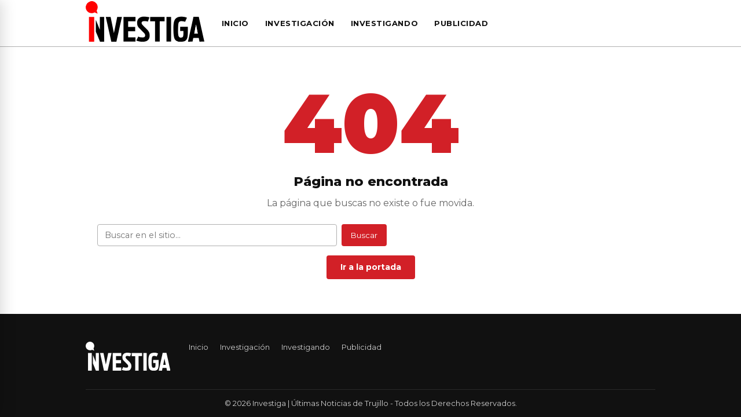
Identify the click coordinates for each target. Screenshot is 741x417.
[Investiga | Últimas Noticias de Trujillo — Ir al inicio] (145, 21)
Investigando (384, 23)
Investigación (300, 23)
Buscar (364, 235)
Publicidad (461, 23)
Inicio (235, 23)
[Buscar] (651, 23)
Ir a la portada (370, 267)
